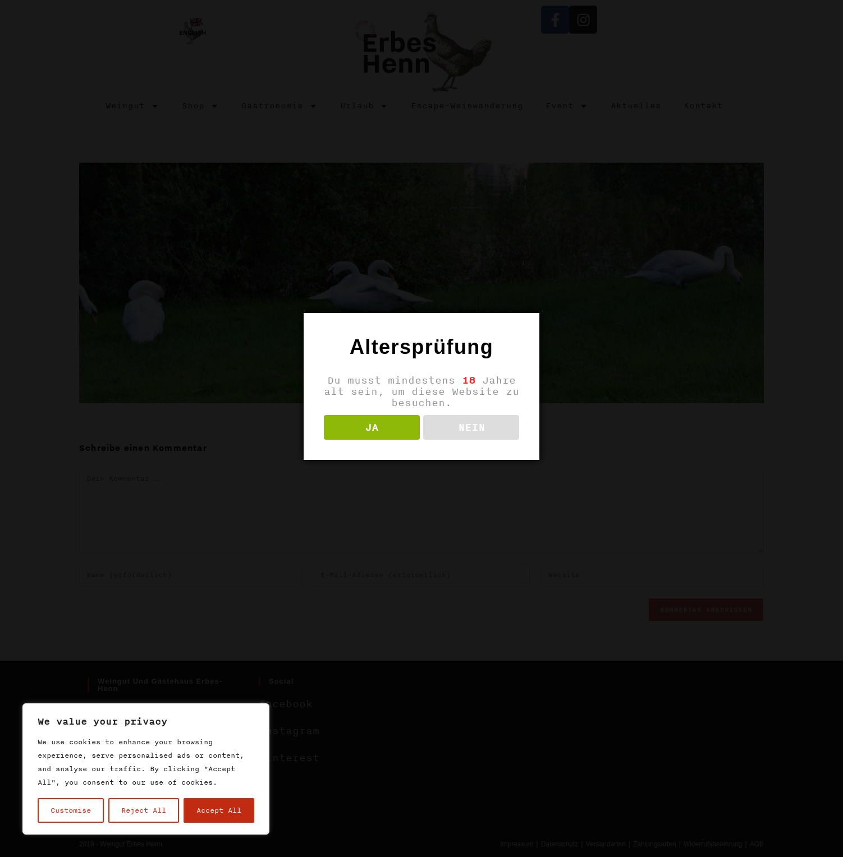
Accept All (218, 810)
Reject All (143, 810)
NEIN (471, 427)
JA (371, 427)
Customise (71, 810)
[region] (145, 769)
